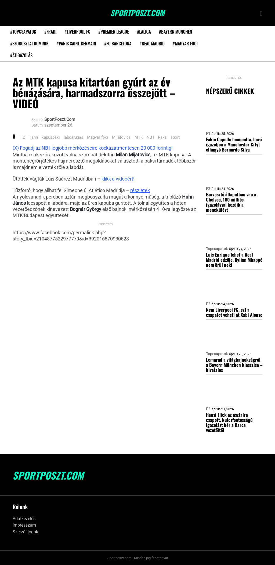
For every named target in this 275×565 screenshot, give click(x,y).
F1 (208, 133)
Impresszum (24, 525)
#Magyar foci (185, 43)
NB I (150, 137)
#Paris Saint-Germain (76, 43)
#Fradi (50, 31)
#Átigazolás (21, 55)
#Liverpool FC (77, 31)
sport (175, 137)
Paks (162, 137)
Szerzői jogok (25, 531)
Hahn (33, 137)
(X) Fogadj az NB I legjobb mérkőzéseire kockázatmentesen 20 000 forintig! (93, 148)
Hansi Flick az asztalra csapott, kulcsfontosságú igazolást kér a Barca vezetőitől (229, 422)
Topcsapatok (217, 249)
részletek (140, 190)
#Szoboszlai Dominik (29, 43)
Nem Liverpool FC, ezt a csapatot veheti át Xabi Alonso (234, 312)
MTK (139, 137)
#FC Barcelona (118, 43)
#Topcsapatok (23, 31)
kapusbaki (51, 137)
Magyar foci (97, 137)
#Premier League (113, 31)
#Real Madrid (152, 43)
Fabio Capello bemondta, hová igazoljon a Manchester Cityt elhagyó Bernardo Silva (234, 144)
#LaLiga (144, 31)
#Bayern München (175, 31)
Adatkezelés (24, 518)
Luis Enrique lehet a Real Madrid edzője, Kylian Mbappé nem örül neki (234, 259)
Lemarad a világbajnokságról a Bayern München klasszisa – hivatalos (234, 364)
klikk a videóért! (118, 179)
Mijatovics (121, 137)
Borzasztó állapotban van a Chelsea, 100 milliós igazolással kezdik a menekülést (231, 202)
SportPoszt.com (137, 13)
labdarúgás (73, 137)
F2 (22, 137)
